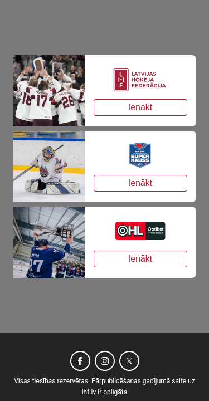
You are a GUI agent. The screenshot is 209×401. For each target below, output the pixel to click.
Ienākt (140, 107)
